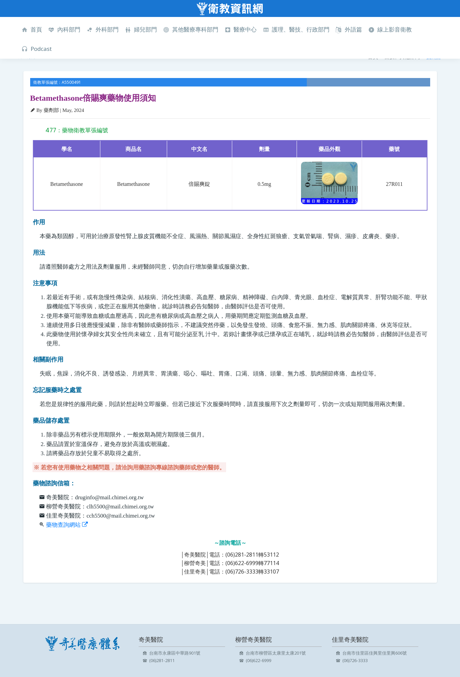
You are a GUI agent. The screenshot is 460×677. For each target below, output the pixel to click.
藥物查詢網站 (67, 525)
